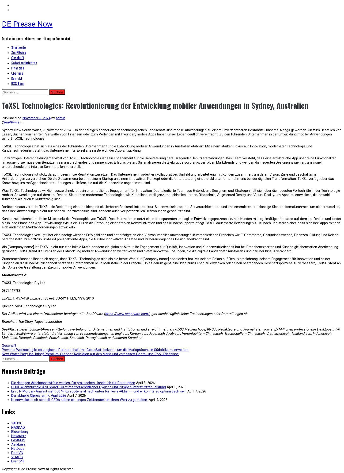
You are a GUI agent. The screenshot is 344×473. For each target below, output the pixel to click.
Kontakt (16, 78)
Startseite (18, 47)
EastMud (18, 440)
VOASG (17, 457)
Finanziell (17, 67)
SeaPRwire (18, 52)
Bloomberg (19, 432)
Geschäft (17, 57)
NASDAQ (18, 427)
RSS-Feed (17, 83)
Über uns (17, 73)
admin (60, 118)
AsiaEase (18, 444)
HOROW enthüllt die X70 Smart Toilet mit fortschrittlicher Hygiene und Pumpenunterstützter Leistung (88, 387)
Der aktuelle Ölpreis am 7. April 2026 (38, 395)
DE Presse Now (27, 23)
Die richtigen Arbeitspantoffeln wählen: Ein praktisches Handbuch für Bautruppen (73, 383)
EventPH (17, 461)
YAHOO (17, 423)
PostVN (17, 453)
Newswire (18, 436)
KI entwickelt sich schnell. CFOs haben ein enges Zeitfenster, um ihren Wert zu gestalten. (79, 400)
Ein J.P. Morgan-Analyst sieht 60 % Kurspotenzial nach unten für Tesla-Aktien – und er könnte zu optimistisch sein (98, 391)
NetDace (17, 448)
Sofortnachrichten (24, 62)
